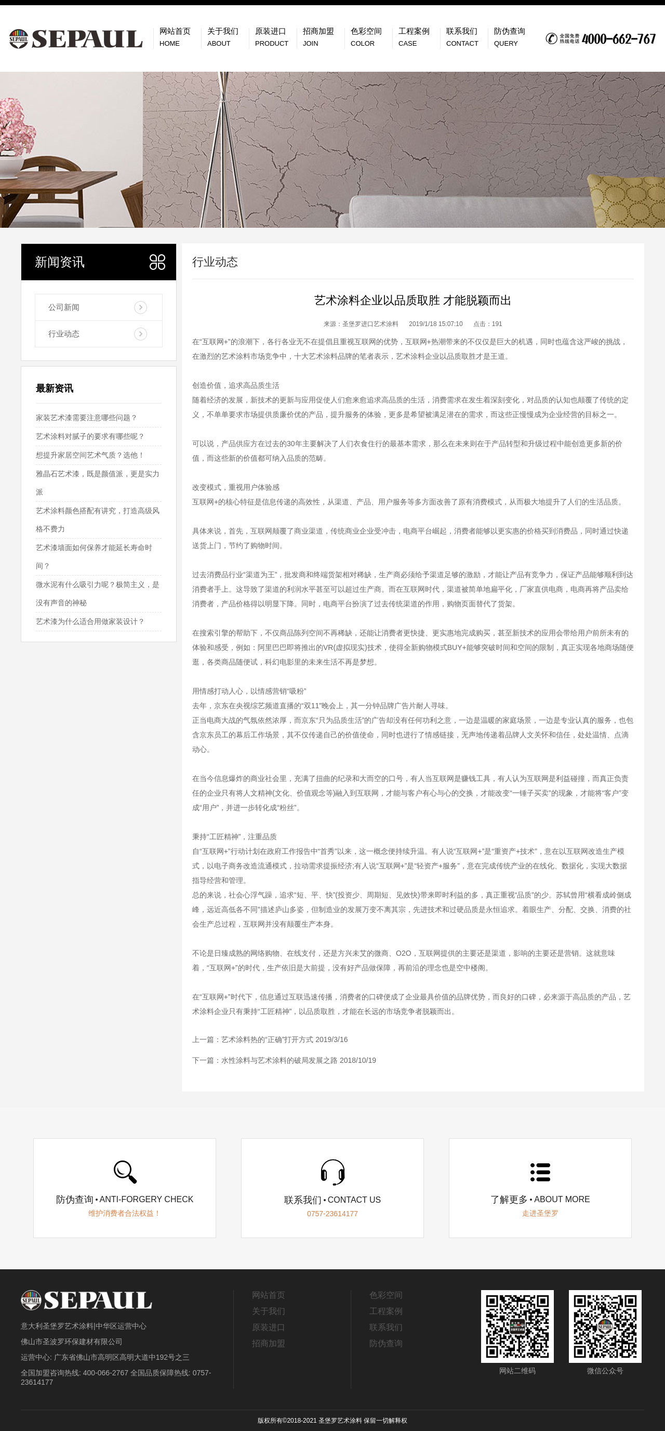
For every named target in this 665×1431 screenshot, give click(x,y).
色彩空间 (386, 1295)
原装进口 (268, 1327)
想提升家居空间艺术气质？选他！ (90, 455)
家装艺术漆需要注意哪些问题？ (87, 417)
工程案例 (386, 1311)
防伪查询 (386, 1343)
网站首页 (268, 1295)
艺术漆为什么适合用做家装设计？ (90, 621)
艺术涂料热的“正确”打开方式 (267, 1039)
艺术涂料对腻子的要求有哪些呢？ (90, 436)
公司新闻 (63, 307)
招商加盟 (268, 1343)
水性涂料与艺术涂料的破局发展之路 (279, 1060)
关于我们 (268, 1311)
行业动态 (63, 333)
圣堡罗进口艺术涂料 (370, 324)
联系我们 (386, 1327)
